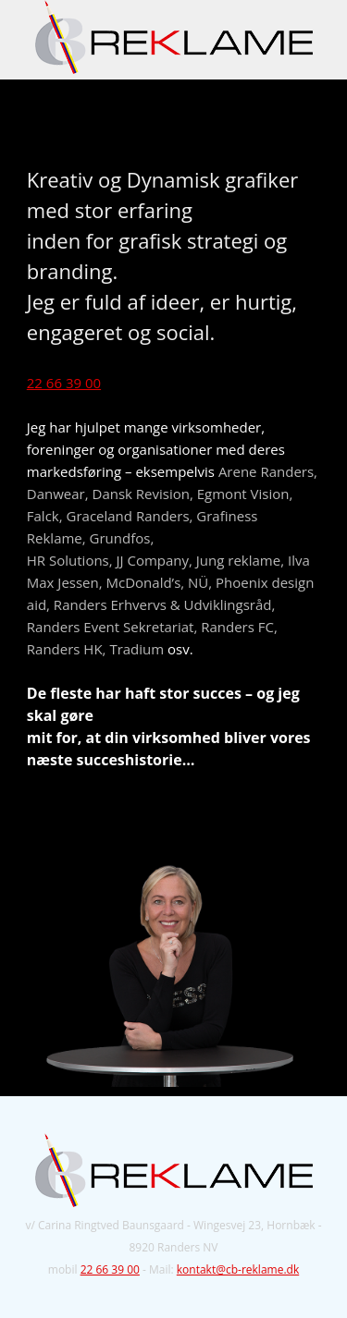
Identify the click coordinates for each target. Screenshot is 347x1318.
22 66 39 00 (64, 382)
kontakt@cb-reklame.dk (238, 1269)
